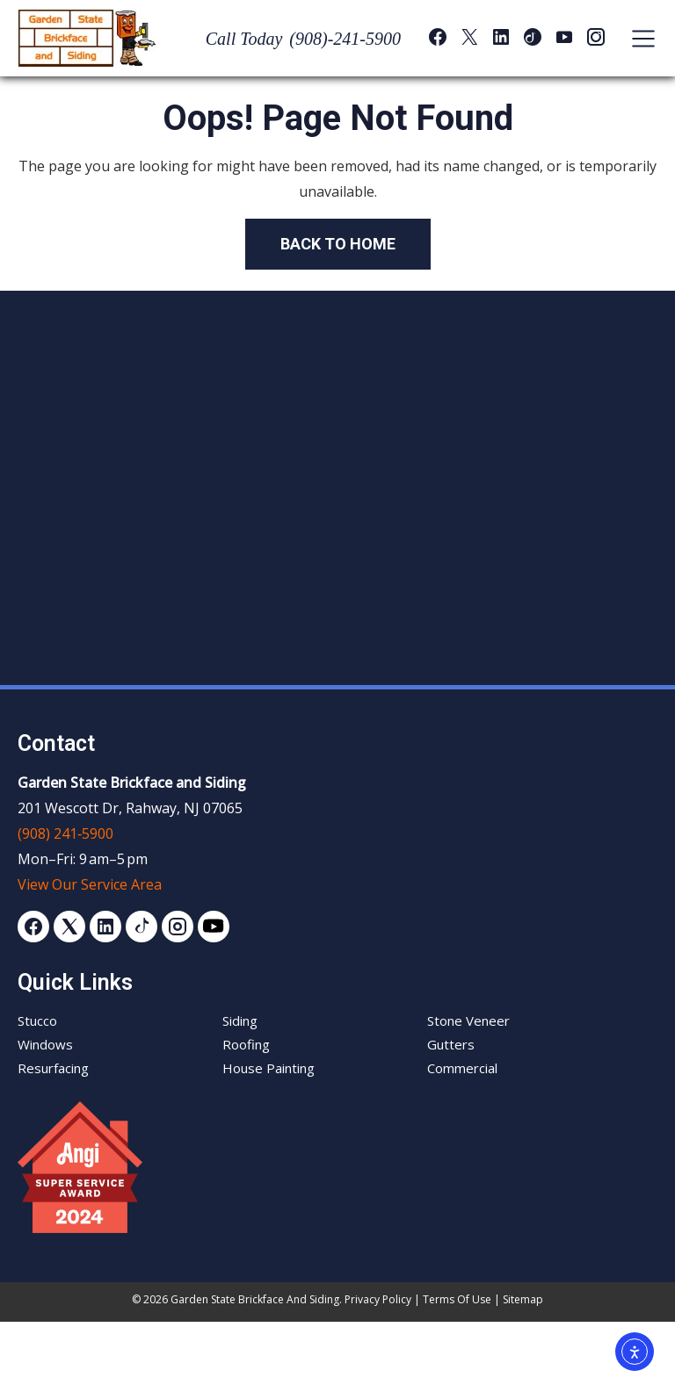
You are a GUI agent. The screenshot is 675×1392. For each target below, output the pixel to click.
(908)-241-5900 (345, 38)
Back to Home (338, 243)
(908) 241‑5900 (65, 833)
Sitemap (523, 1299)
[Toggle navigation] (634, 38)
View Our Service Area (90, 884)
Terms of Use (457, 1299)
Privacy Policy (378, 1299)
